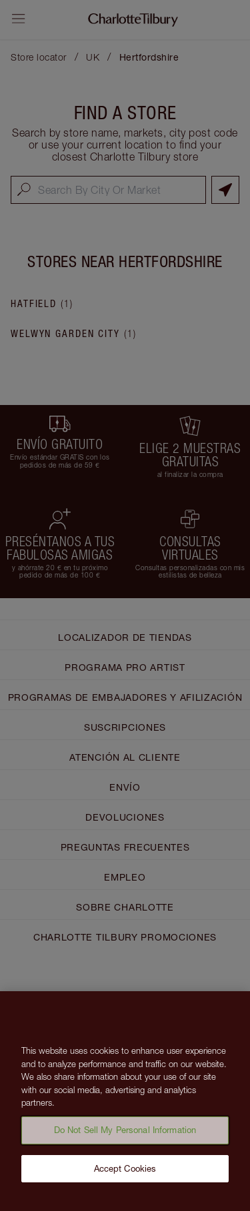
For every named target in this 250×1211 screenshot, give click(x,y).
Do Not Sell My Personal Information (125, 1135)
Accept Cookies (125, 1173)
